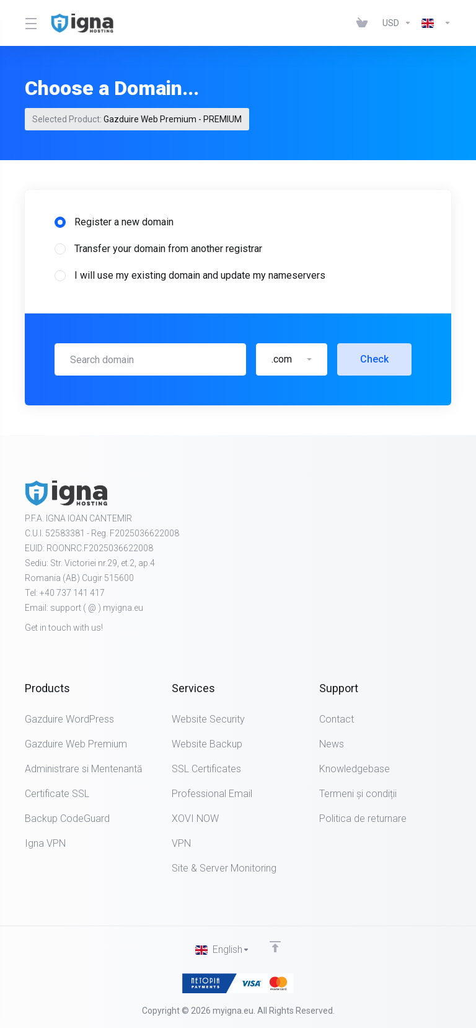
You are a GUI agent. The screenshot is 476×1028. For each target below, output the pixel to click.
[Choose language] (433, 23)
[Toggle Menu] (30, 23)
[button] (291, 359)
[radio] (60, 222)
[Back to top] (275, 946)
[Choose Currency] (396, 23)
